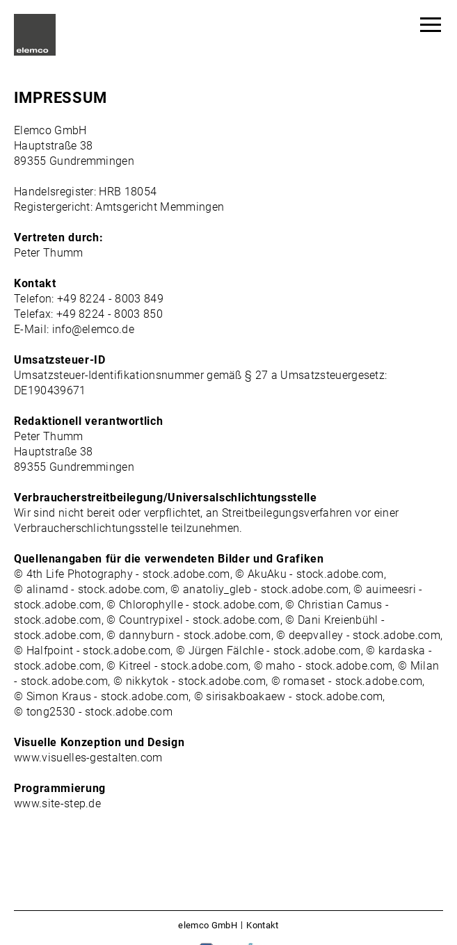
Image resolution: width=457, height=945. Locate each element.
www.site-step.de (57, 803)
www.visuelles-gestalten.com (88, 757)
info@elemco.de (93, 329)
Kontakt (262, 925)
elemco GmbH (207, 925)
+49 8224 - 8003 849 (110, 298)
